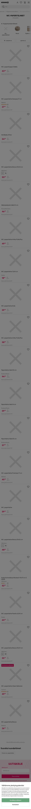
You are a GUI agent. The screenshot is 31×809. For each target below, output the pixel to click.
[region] (15, 795)
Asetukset (15, 804)
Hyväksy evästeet (15, 800)
